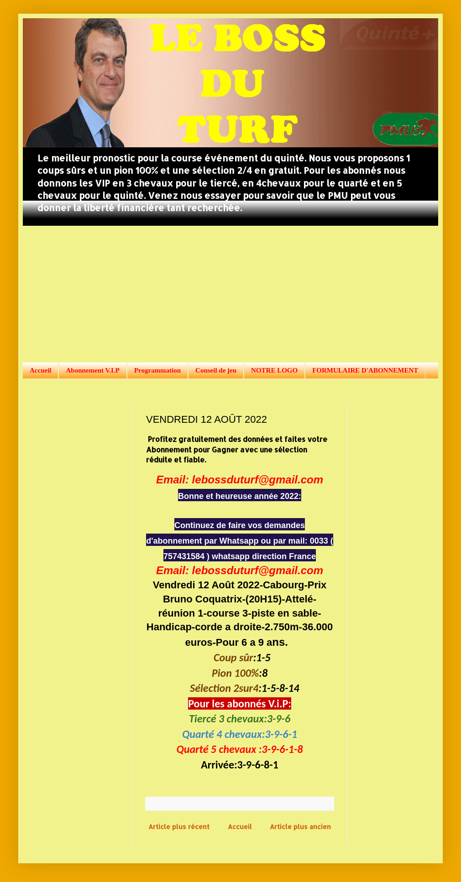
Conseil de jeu (215, 370)
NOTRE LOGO (274, 370)
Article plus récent (179, 826)
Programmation (157, 370)
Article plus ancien (300, 826)
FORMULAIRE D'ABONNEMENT (365, 370)
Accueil (40, 370)
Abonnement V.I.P (92, 370)
